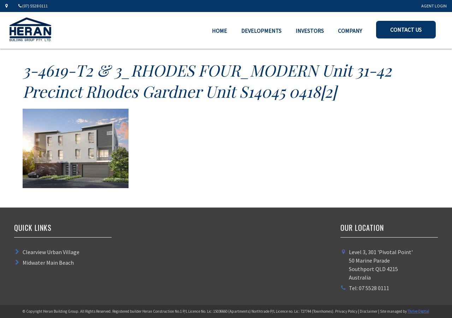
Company (350, 30)
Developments (261, 30)
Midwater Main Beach (48, 262)
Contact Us (406, 29)
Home (219, 30)
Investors (310, 30)
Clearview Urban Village (51, 252)
